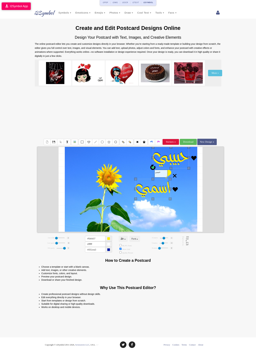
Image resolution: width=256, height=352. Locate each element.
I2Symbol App (16, 6)
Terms (184, 345)
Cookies (175, 345)
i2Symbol (41, 13)
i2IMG (115, 2)
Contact (192, 345)
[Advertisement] (128, 112)
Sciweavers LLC (82, 345)
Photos (111, 12)
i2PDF (105, 2)
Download (188, 142)
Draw (125, 12)
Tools (156, 12)
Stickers (171, 142)
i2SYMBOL (148, 2)
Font (135, 239)
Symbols (61, 12)
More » (215, 73)
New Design (207, 142)
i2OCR (125, 2)
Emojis (96, 12)
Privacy (167, 345)
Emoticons (79, 12)
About (200, 345)
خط (123, 239)
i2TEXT (135, 2)
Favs (169, 12)
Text (161, 173)
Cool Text (141, 12)
